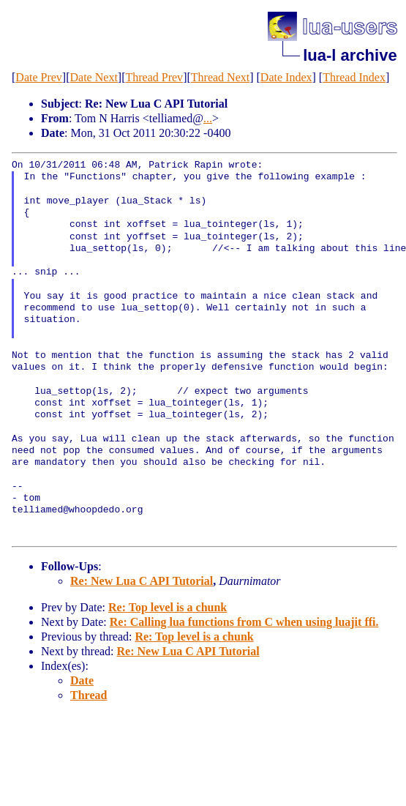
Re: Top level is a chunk (167, 607)
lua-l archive (349, 55)
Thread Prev (154, 77)
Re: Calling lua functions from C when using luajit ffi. (244, 622)
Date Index (286, 77)
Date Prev (38, 77)
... (207, 118)
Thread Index (354, 77)
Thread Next (220, 77)
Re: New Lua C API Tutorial (141, 581)
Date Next (94, 77)
